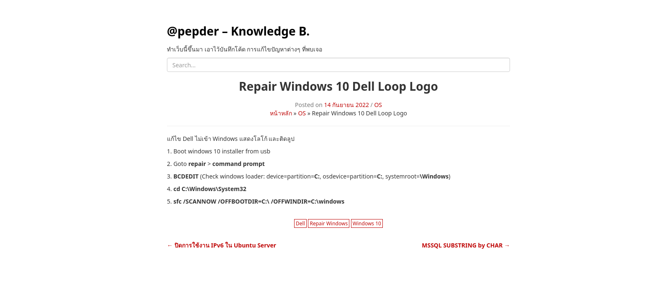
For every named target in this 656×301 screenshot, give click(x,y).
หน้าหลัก (281, 113)
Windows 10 (367, 223)
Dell (300, 223)
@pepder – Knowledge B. (238, 31)
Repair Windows (329, 223)
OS (378, 105)
